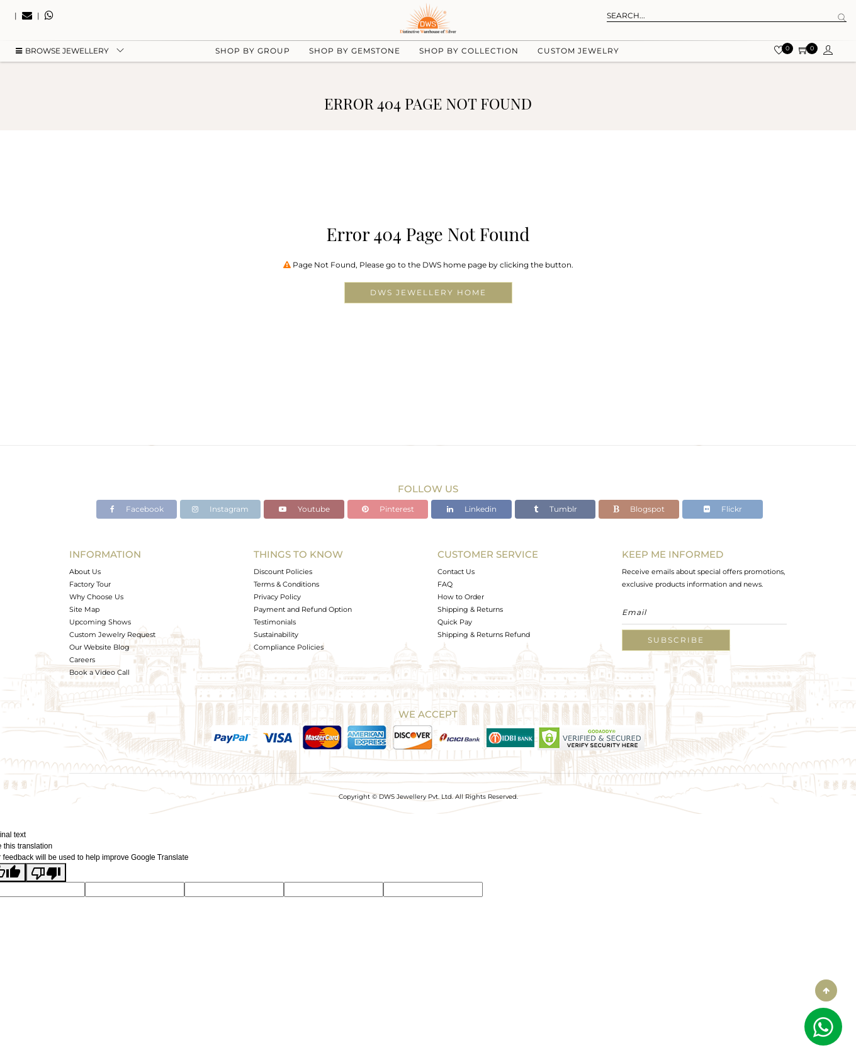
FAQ (445, 584)
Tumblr (555, 509)
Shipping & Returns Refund (483, 634)
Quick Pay (454, 622)
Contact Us (456, 571)
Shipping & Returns (470, 609)
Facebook (137, 509)
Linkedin (472, 509)
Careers (82, 659)
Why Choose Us (96, 596)
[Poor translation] (46, 872)
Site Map (84, 609)
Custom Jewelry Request (112, 634)
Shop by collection (469, 63)
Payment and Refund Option (303, 609)
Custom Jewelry (578, 63)
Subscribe (676, 640)
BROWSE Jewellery (62, 63)
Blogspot (639, 509)
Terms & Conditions (286, 584)
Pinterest (388, 509)
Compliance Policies (289, 647)
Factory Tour (90, 584)
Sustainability (276, 634)
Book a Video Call (99, 672)
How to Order (460, 596)
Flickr (723, 509)
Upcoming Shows (100, 622)
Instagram (220, 509)
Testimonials (275, 622)
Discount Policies (283, 571)
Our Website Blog (99, 647)
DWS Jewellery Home (428, 292)
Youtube (304, 509)
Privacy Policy (277, 596)
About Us (85, 571)
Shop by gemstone (354, 63)
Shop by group (252, 63)
